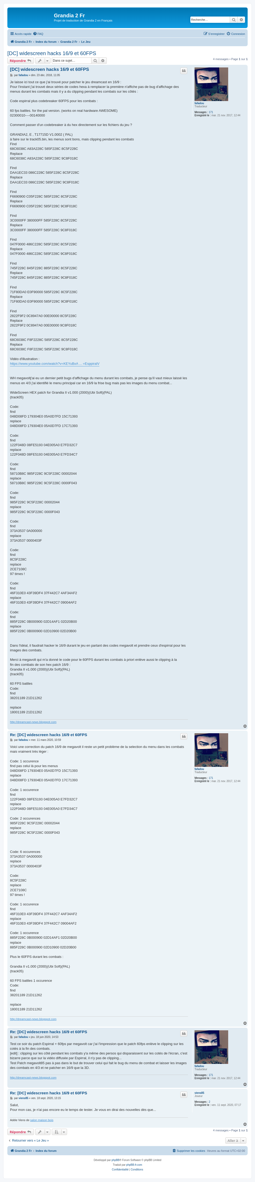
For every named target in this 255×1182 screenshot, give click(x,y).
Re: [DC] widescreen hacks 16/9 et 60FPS (48, 734)
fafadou (199, 103)
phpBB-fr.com (134, 1164)
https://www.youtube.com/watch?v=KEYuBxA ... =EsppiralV (54, 364)
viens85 (199, 1092)
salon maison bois (41, 1120)
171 (211, 112)
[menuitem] (38, 34)
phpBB (115, 1160)
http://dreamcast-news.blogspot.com (33, 722)
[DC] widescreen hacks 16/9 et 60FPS (51, 53)
